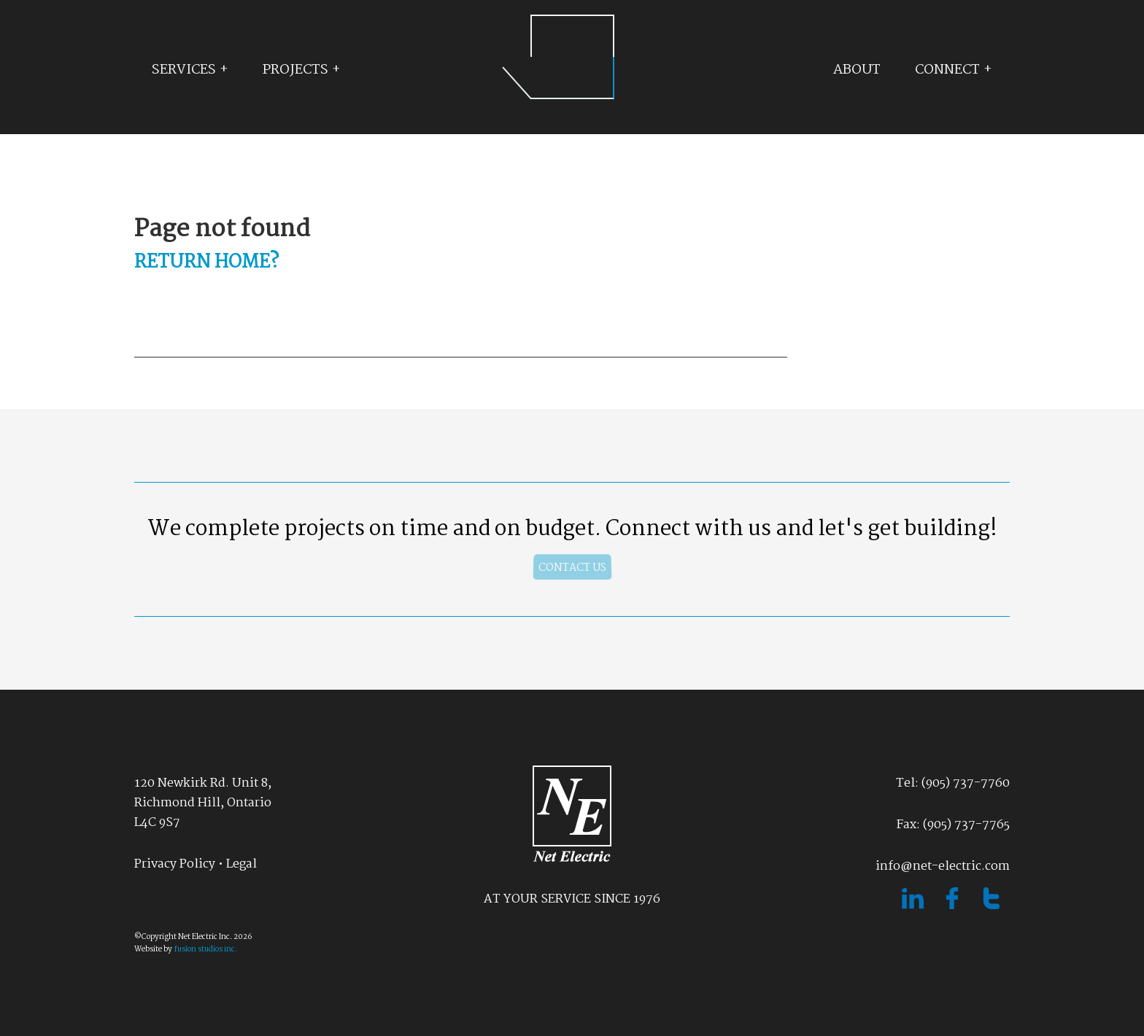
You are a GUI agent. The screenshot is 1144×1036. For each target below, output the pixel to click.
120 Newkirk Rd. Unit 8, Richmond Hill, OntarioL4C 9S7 (202, 803)
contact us (572, 568)
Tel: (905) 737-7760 (953, 783)
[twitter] (991, 906)
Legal (241, 864)
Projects (295, 70)
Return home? (206, 262)
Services (184, 70)
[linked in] (914, 906)
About (857, 70)
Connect (947, 70)
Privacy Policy (174, 864)
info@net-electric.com (943, 866)
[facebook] (953, 906)
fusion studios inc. (205, 949)
